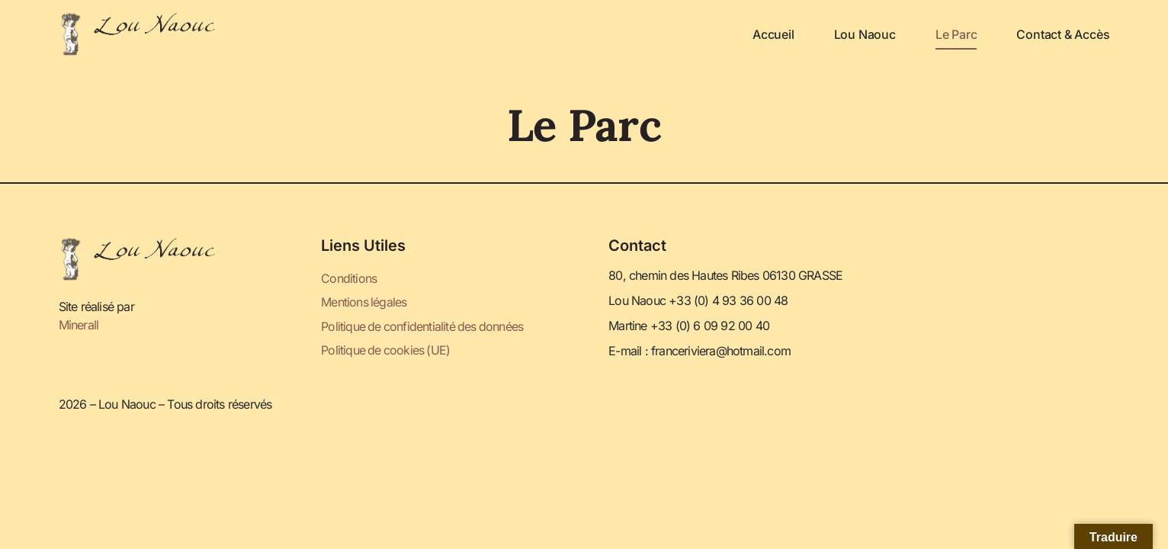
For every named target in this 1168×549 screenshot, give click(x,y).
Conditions (349, 279)
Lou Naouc (865, 34)
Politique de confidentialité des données (423, 326)
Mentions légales (364, 302)
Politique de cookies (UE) (386, 350)
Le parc (956, 34)
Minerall (79, 324)
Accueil (773, 34)
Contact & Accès (1062, 34)
